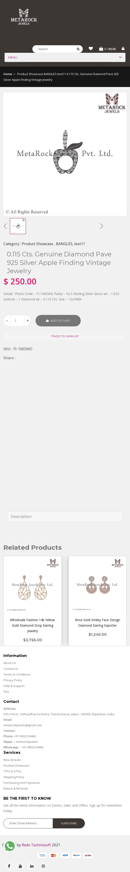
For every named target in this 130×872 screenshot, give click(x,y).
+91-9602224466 (25, 737)
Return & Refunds (15, 789)
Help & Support (14, 686)
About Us (9, 663)
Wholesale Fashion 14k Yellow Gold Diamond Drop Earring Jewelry (32, 626)
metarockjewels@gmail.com (22, 725)
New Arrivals (12, 760)
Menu (12, 58)
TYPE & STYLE (12, 772)
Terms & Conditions (16, 675)
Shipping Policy (13, 777)
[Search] (57, 49)
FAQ (6, 692)
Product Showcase (16, 766)
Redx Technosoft (36, 845)
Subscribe (69, 823)
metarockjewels (26, 742)
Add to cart (58, 321)
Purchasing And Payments (21, 783)
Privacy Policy (12, 681)
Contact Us (10, 669)
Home (7, 75)
